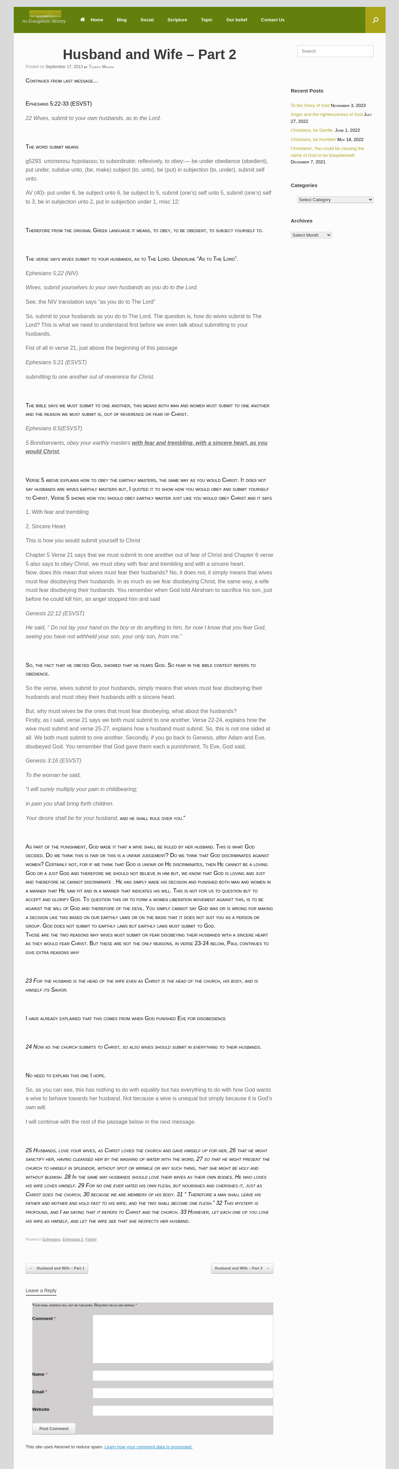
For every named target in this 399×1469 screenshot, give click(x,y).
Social (147, 19)
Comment (44, 1318)
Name (40, 1374)
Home (91, 19)
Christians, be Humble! (313, 139)
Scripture (177, 19)
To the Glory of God (310, 105)
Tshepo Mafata (101, 66)
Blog (122, 19)
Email (39, 1391)
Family (90, 1239)
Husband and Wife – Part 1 (57, 1268)
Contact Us (273, 19)
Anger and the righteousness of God (327, 114)
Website (41, 1409)
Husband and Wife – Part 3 (242, 1268)
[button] (375, 20)
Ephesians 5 (72, 1239)
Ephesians (52, 1239)
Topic (207, 19)
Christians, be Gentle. (312, 130)
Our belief (236, 19)
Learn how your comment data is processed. (149, 1446)
